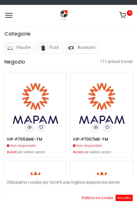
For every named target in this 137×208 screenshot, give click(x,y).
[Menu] (9, 15)
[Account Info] (118, 199)
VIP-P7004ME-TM (24, 139)
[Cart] (85, 199)
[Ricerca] (52, 199)
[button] (29, 126)
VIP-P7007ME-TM (90, 139)
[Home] (19, 199)
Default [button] (104, 187)
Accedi (12, 152)
